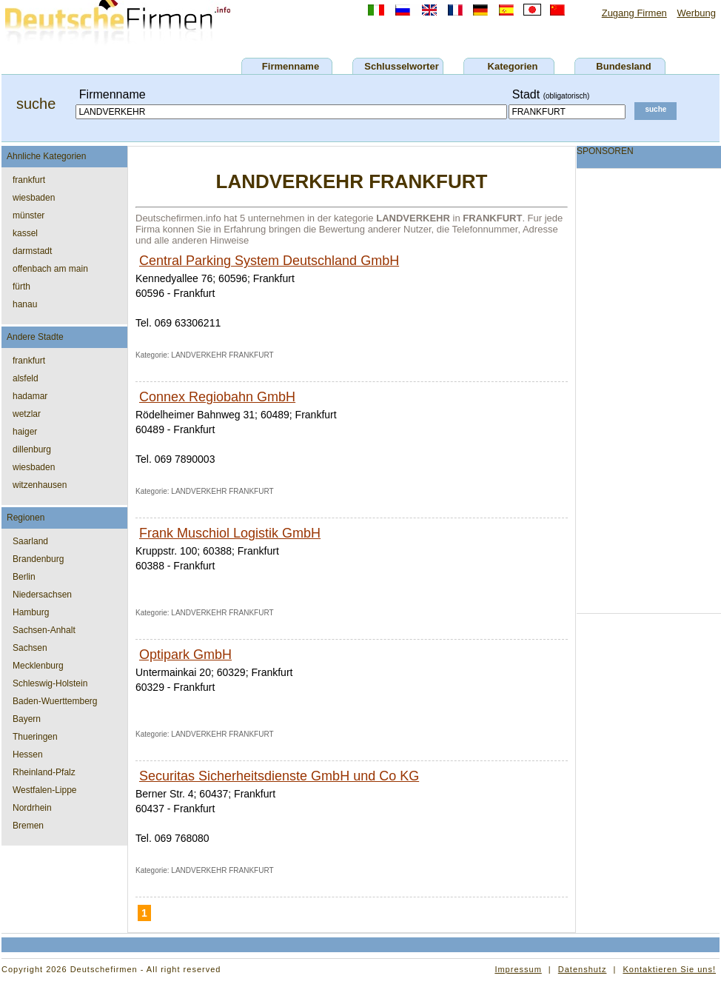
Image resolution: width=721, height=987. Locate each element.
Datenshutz (582, 969)
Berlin (24, 577)
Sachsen (30, 648)
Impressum (517, 969)
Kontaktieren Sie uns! (669, 969)
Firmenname (290, 66)
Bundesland (623, 66)
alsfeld (25, 378)
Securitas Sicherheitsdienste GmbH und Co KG (279, 776)
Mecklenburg (38, 665)
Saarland (30, 541)
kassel (25, 233)
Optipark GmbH (185, 654)
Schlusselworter (401, 66)
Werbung (696, 13)
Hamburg (31, 612)
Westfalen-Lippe (45, 790)
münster (28, 215)
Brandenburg (38, 559)
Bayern (27, 719)
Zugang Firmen (634, 13)
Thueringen (35, 737)
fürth (21, 286)
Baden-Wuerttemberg (55, 701)
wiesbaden (34, 198)
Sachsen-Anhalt (44, 630)
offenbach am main (50, 269)
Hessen (28, 754)
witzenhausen (40, 485)
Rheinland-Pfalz (44, 772)
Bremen (28, 825)
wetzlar (27, 414)
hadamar (30, 396)
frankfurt (29, 180)
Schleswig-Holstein (50, 683)
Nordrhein (32, 808)
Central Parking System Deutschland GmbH (269, 260)
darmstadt (32, 251)
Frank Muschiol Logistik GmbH (230, 533)
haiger (25, 431)
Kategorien (513, 66)
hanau (25, 304)
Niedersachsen (42, 594)
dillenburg (32, 449)
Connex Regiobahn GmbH (217, 396)
